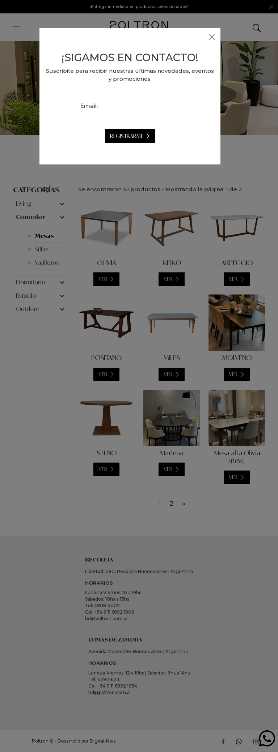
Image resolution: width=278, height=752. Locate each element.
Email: (98, 106)
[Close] (221, 37)
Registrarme (135, 136)
